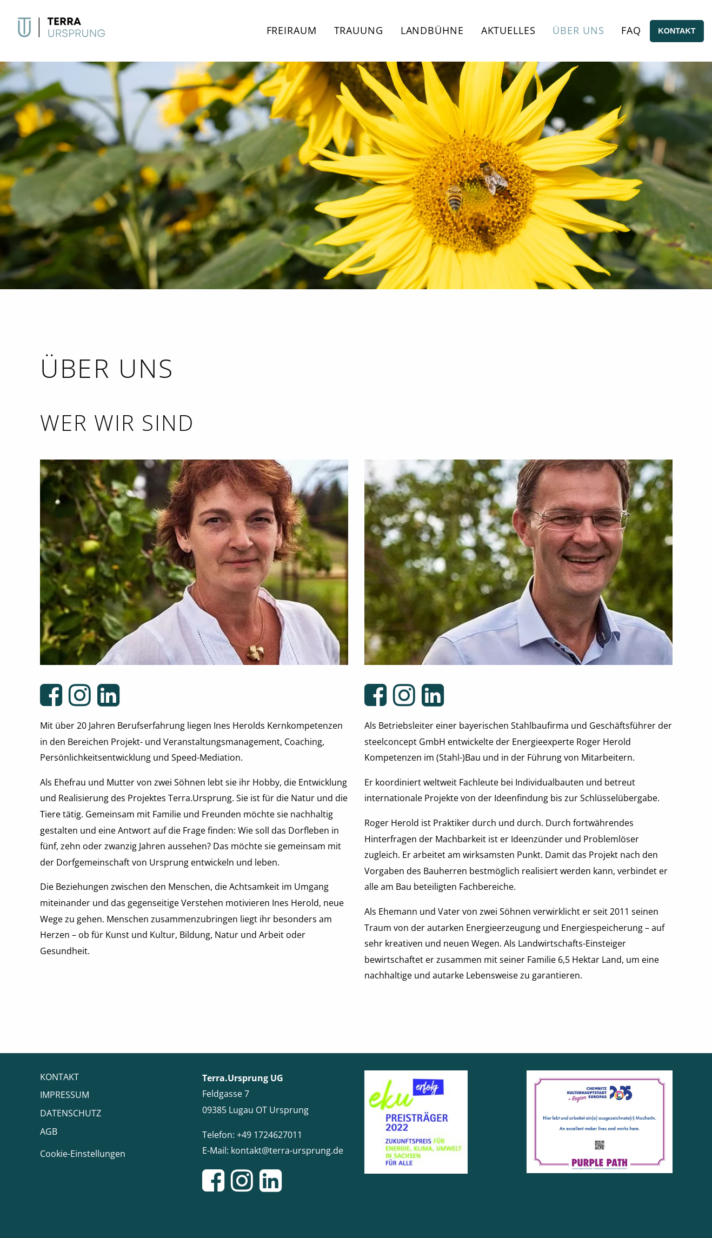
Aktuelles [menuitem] (508, 30)
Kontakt (676, 30)
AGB (48, 1131)
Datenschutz (70, 1113)
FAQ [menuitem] (631, 30)
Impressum (64, 1095)
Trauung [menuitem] (358, 30)
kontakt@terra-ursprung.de (287, 1150)
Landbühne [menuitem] (432, 30)
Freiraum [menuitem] (292, 30)
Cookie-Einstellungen (82, 1154)
